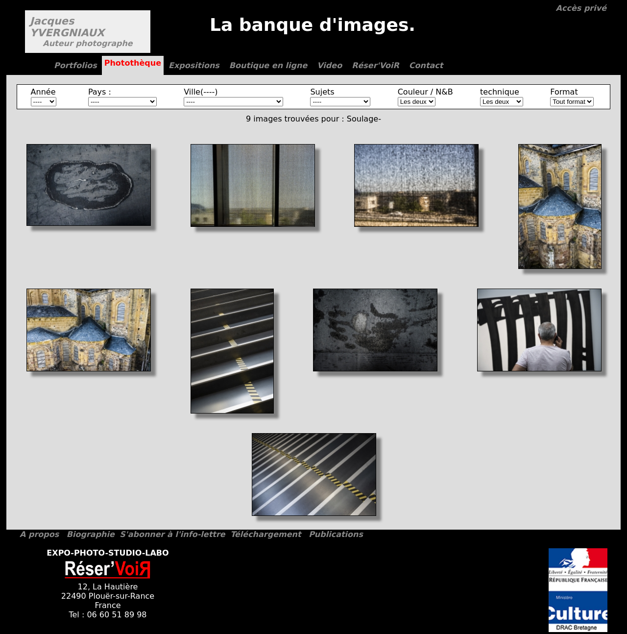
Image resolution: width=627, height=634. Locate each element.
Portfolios (75, 65)
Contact (426, 65)
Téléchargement (265, 534)
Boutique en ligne (268, 65)
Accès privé (581, 8)
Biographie (91, 534)
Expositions (194, 65)
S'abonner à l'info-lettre (172, 534)
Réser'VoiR (375, 65)
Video (329, 65)
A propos (39, 534)
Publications (336, 534)
